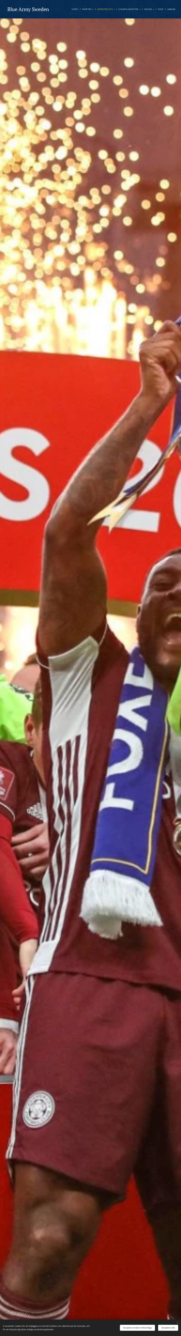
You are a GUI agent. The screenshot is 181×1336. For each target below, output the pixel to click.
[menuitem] (77, 9)
